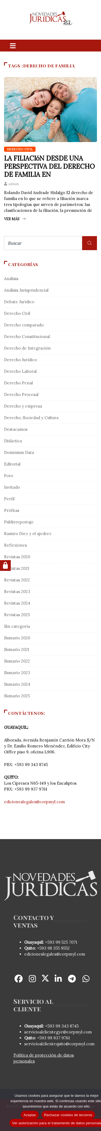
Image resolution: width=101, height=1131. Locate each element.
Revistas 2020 (17, 556)
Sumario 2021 (16, 649)
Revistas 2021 (16, 568)
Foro (8, 475)
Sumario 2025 (17, 695)
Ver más (15, 219)
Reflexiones (15, 545)
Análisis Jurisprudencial (26, 290)
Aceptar (29, 1115)
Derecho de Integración (27, 348)
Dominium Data (19, 452)
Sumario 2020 (17, 637)
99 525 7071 (66, 942)
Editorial (12, 464)
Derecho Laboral (20, 371)
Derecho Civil (20, 149)
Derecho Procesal (21, 394)
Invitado (12, 487)
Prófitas (11, 510)
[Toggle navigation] (12, 45)
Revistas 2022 (17, 579)
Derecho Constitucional (27, 336)
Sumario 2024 (17, 684)
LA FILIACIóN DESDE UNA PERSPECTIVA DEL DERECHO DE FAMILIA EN (49, 166)
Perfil (9, 498)
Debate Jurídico (19, 301)
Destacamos (15, 429)
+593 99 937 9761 (53, 1037)
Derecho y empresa (23, 406)
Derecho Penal (18, 382)
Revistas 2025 (17, 614)
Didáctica (13, 440)
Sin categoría (17, 626)
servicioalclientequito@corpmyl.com (59, 1043)
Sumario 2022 (17, 661)
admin (13, 184)
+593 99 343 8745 (61, 1026)
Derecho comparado (24, 324)
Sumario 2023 (17, 672)
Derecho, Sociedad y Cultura (31, 417)
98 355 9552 (58, 948)
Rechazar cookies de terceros (68, 1115)
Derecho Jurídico (20, 359)
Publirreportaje (19, 522)
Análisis (11, 278)
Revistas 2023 (17, 591)
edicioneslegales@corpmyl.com (34, 801)
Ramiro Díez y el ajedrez (27, 533)
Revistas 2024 (17, 603)
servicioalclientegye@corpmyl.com (58, 1032)
